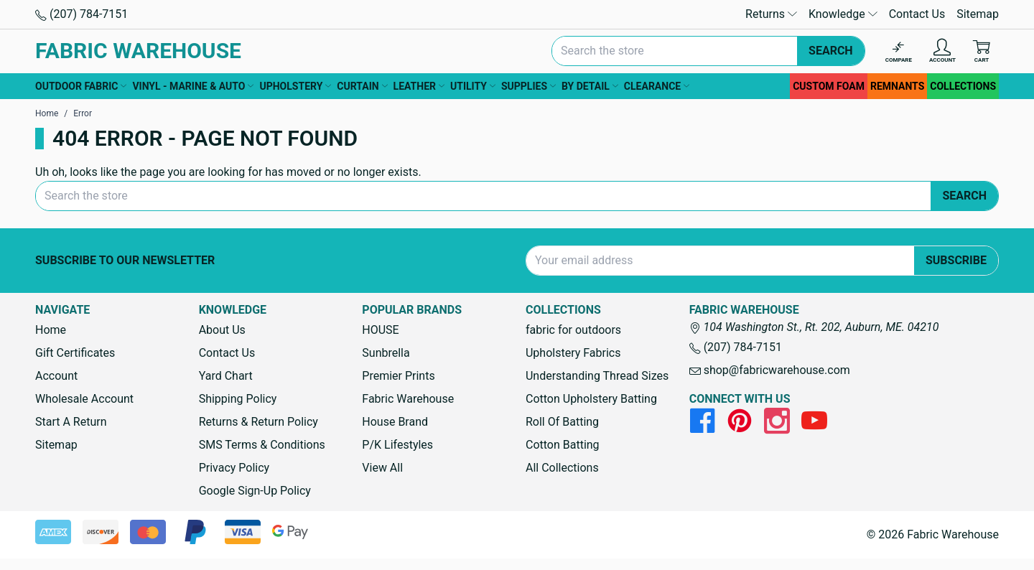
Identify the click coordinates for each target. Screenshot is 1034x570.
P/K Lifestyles (397, 445)
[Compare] (899, 51)
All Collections (562, 468)
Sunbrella (385, 353)
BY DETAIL (590, 86)
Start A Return (71, 422)
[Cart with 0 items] (981, 51)
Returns (771, 14)
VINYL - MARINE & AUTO (192, 86)
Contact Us (917, 14)
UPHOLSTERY (295, 86)
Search (831, 50)
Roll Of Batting (562, 422)
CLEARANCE (656, 86)
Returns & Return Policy (258, 422)
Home (50, 330)
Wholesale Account (84, 399)
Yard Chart (226, 376)
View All (382, 468)
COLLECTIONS (963, 86)
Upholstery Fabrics (573, 353)
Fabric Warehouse (408, 399)
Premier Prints (398, 376)
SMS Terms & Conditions (262, 445)
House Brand (395, 422)
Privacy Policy (234, 468)
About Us (222, 330)
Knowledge (843, 14)
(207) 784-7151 (81, 14)
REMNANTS (897, 86)
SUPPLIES (528, 86)
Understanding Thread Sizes (597, 376)
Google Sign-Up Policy (255, 490)
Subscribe (956, 260)
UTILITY (472, 86)
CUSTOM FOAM (829, 86)
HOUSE (380, 330)
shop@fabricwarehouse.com (769, 370)
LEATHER (418, 86)
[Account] (942, 51)
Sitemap (977, 14)
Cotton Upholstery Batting (591, 399)
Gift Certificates (75, 353)
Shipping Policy (238, 399)
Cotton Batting (563, 445)
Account (56, 376)
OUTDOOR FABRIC (80, 86)
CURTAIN (362, 86)
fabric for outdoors (573, 330)
